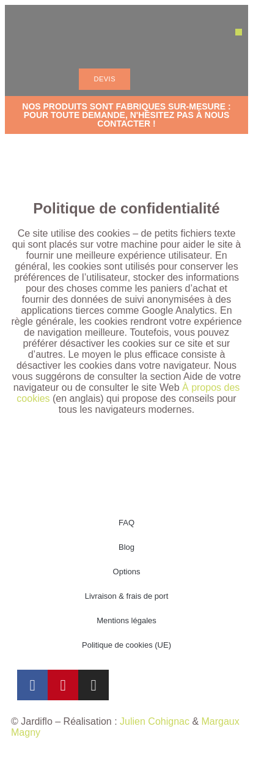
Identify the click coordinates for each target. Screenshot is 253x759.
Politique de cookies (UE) (126, 645)
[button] (238, 32)
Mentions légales (126, 620)
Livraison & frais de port (127, 596)
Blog (126, 547)
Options (127, 571)
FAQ (126, 522)
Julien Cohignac (154, 721)
